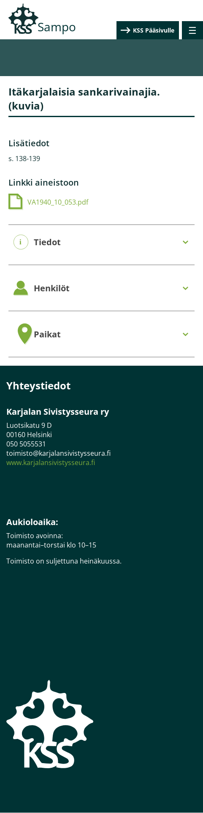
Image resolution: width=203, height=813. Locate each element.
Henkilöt (52, 288)
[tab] (101, 242)
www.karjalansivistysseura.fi (50, 462)
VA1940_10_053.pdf (57, 202)
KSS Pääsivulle (153, 30)
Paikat (47, 334)
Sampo (57, 27)
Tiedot (47, 242)
